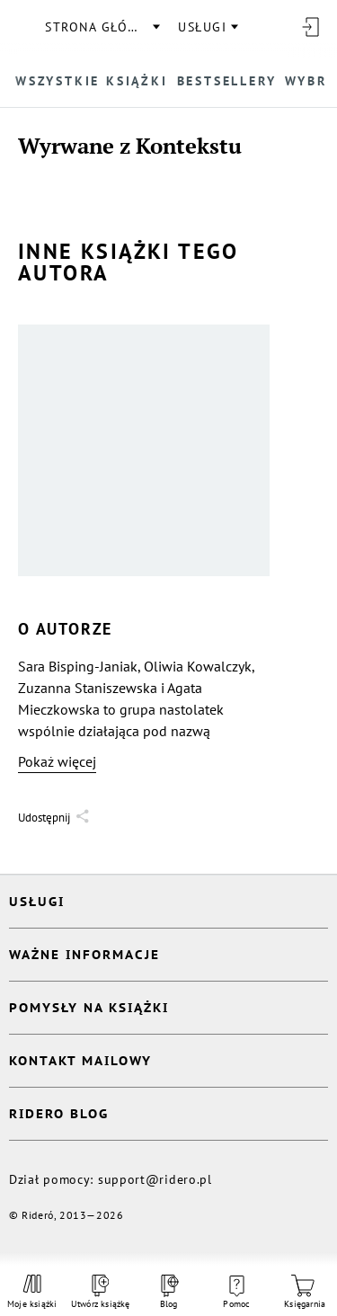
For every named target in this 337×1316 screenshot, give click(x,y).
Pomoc (236, 1293)
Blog (168, 1292)
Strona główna (101, 27)
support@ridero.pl (155, 1179)
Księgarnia (304, 1292)
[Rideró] (22, 27)
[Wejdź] (310, 27)
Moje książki (32, 1292)
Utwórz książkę (100, 1292)
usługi (202, 27)
